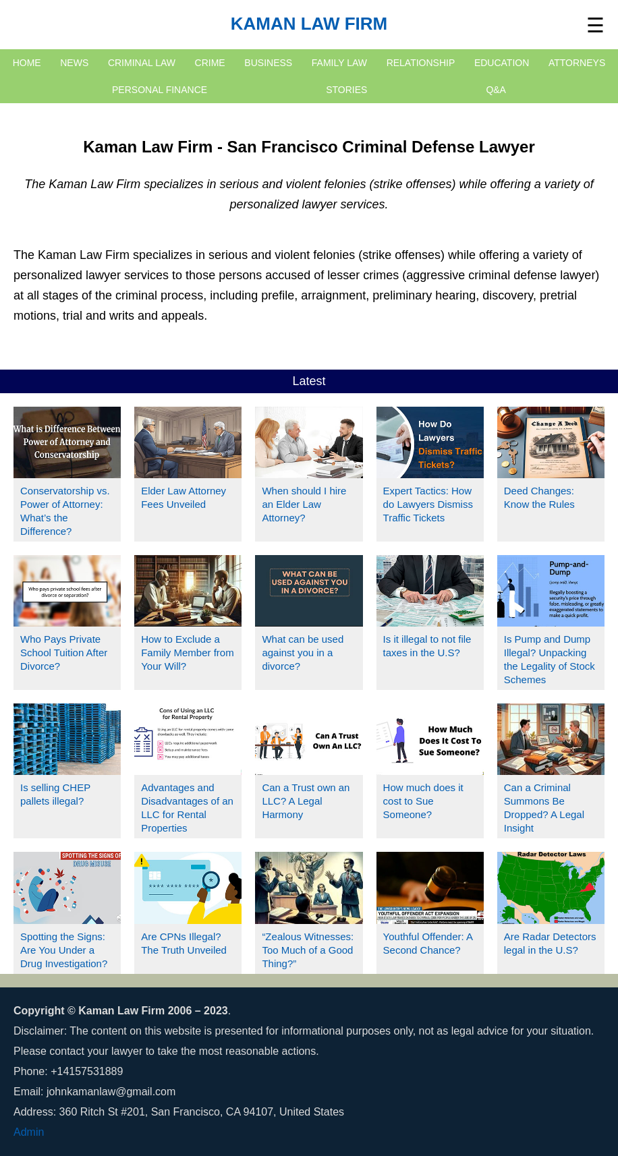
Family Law (339, 62)
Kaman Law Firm (309, 23)
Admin (28, 1132)
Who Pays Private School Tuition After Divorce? (63, 652)
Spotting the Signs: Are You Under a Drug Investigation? (63, 950)
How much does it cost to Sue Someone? (423, 801)
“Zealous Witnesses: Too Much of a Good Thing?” (308, 950)
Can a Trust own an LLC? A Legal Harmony (305, 801)
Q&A (496, 89)
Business (268, 62)
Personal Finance (159, 89)
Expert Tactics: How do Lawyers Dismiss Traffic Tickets (428, 504)
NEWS (74, 62)
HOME (27, 62)
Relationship (421, 62)
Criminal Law (141, 62)
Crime (210, 62)
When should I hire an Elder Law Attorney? (304, 504)
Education (501, 62)
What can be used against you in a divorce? (302, 652)
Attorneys (577, 62)
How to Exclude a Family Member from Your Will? (187, 652)
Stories (346, 89)
